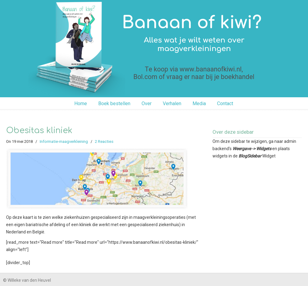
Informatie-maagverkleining (64, 141)
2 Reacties (104, 141)
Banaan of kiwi (154, 48)
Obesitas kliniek (39, 130)
